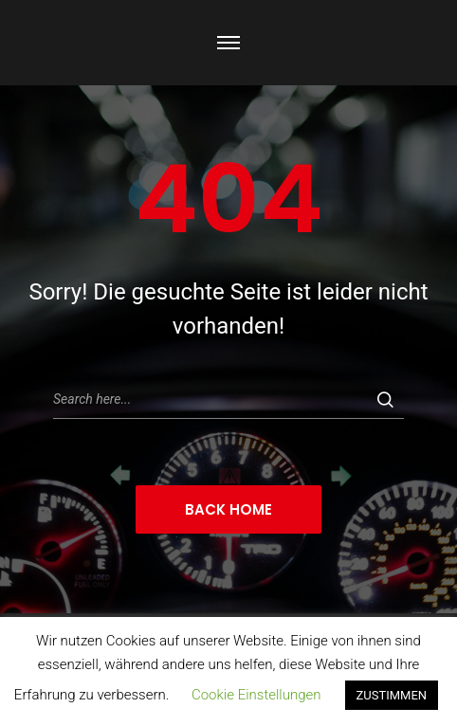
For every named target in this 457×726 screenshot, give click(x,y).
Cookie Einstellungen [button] (256, 694)
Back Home (228, 509)
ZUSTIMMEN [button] (392, 695)
